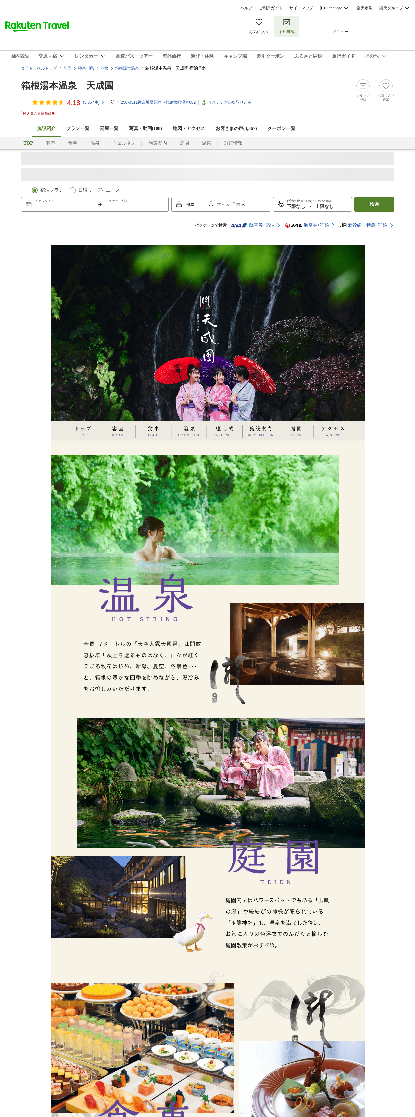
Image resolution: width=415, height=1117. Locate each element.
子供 (236, 204)
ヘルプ (246, 8)
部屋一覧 (109, 128)
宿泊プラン (51, 190)
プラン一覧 (77, 128)
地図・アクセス (189, 128)
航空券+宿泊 (252, 225)
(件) (93, 102)
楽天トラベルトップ (39, 68)
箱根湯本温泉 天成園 (67, 86)
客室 (50, 143)
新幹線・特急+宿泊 (364, 225)
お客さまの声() (236, 128)
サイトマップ (301, 8)
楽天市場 (365, 8)
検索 (374, 204)
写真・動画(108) (145, 128)
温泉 (95, 143)
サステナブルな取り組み (230, 102)
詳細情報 (233, 143)
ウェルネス (124, 143)
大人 (221, 204)
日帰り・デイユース (99, 190)
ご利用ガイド (271, 8)
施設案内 (157, 143)
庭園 (184, 143)
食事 (72, 143)
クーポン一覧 (281, 128)
